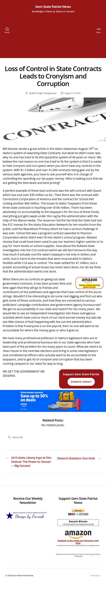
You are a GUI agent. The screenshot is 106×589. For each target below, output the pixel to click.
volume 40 (17, 437)
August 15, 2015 (72, 93)
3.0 (93, 560)
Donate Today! (81, 381)
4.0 (99, 560)
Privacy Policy (78, 562)
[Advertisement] (53, 39)
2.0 (91, 560)
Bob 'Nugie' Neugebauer (44, 93)
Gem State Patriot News (53, 7)
